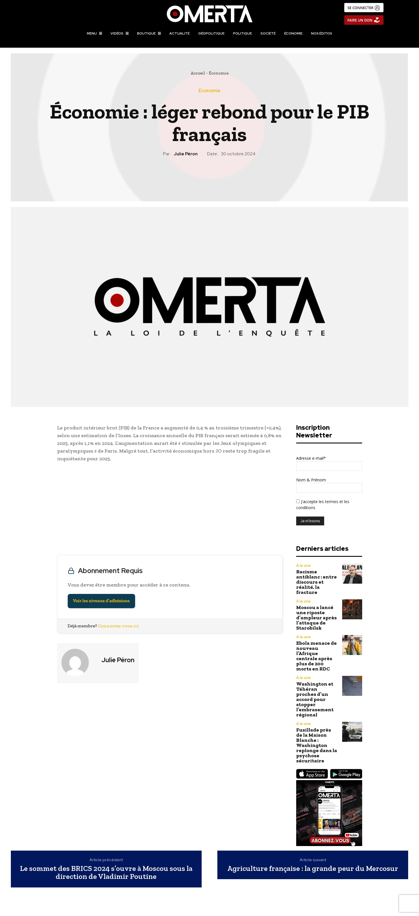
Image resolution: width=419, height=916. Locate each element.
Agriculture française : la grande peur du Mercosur (312, 868)
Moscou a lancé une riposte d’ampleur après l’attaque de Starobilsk (316, 617)
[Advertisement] (169, 510)
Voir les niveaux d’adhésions (101, 601)
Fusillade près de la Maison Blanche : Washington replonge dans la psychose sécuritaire (316, 745)
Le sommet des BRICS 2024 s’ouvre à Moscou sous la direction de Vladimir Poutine (106, 872)
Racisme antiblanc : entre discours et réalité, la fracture (316, 582)
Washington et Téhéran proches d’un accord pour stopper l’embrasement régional (315, 699)
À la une (303, 565)
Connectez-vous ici (118, 625)
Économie (218, 73)
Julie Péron (186, 153)
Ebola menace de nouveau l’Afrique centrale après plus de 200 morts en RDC (316, 656)
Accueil (198, 73)
